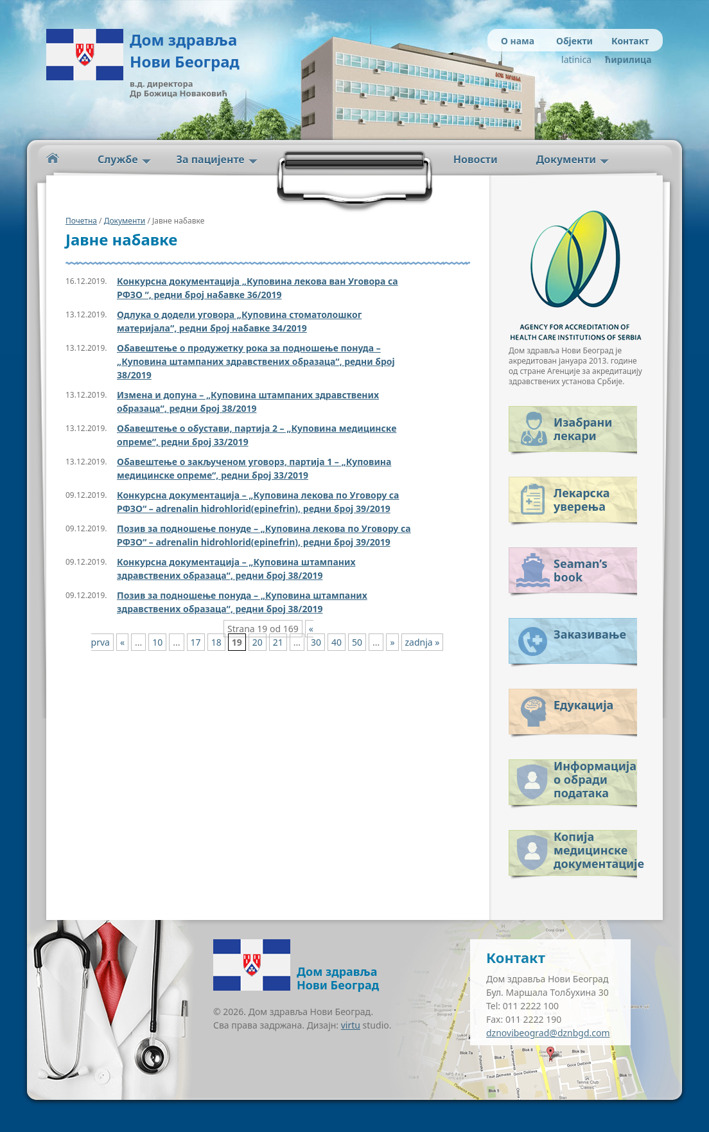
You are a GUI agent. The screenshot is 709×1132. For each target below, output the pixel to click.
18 (216, 642)
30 (316, 642)
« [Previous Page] (122, 642)
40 (336, 642)
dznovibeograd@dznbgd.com (548, 1033)
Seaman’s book (581, 570)
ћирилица (626, 59)
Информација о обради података (595, 777)
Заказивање (590, 634)
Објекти (574, 41)
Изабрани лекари (583, 428)
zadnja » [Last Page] (422, 642)
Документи (566, 159)
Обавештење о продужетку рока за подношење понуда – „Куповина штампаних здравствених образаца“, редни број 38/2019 (256, 361)
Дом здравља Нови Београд (185, 50)
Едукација (583, 704)
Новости (475, 159)
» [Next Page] (392, 642)
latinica (576, 59)
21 (278, 642)
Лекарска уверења (581, 499)
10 (157, 642)
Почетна (81, 220)
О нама (517, 41)
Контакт (630, 41)
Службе (118, 159)
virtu (350, 1025)
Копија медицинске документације (595, 847)
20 (257, 642)
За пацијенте (211, 159)
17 (196, 642)
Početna (52, 158)
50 (357, 642)
